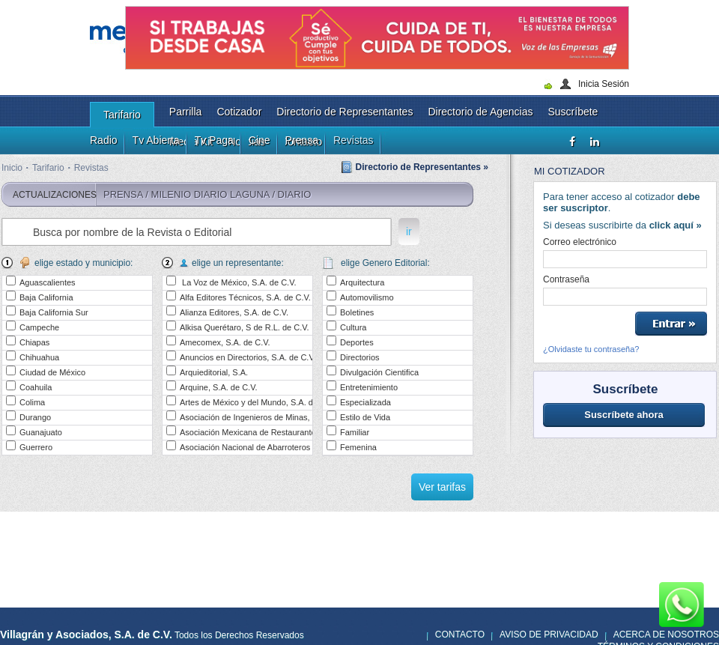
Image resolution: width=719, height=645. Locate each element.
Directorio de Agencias (480, 112)
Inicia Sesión (603, 84)
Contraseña (566, 279)
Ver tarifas (442, 487)
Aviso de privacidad (549, 634)
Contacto (460, 634)
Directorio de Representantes (344, 112)
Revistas (353, 140)
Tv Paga (214, 140)
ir (409, 231)
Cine (259, 140)
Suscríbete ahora (624, 414)
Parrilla (185, 112)
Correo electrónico (579, 242)
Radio (104, 140)
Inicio (11, 168)
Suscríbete (572, 112)
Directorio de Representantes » (422, 167)
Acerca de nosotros (666, 634)
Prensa (301, 140)
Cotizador (238, 112)
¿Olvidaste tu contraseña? (591, 349)
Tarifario (122, 115)
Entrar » (671, 324)
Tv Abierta (156, 140)
